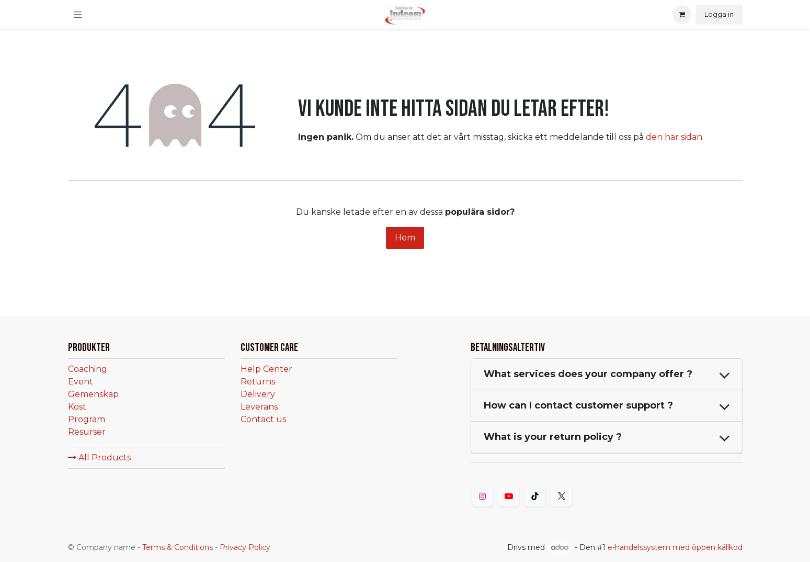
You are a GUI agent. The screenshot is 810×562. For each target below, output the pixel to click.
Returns (258, 382)
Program (86, 419)
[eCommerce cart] (681, 14)
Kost (77, 407)
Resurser (87, 432)
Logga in (719, 14)
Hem (405, 238)
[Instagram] (482, 496)
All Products (99, 457)
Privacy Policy (245, 547)
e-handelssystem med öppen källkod (675, 547)
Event (80, 382)
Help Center (266, 369)
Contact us (263, 419)
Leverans (259, 407)
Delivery (258, 394)
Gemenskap (93, 394)
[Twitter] (561, 496)
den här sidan (674, 137)
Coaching (87, 369)
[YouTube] (508, 496)
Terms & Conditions (177, 547)
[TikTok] (534, 496)
